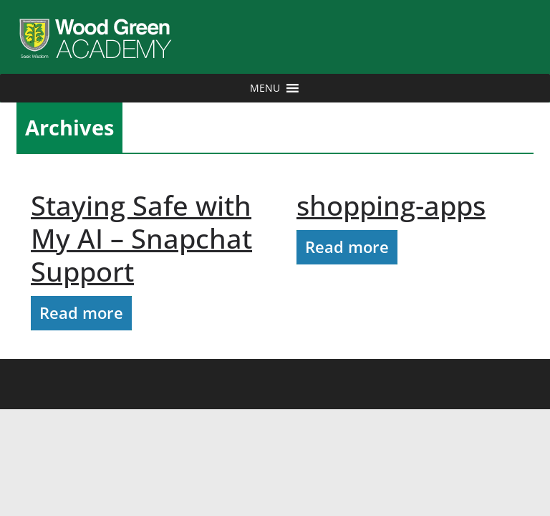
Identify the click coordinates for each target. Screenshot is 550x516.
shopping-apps (391, 205)
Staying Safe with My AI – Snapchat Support (141, 238)
